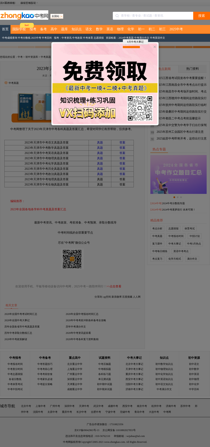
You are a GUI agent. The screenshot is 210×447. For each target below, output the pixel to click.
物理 (120, 29)
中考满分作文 (141, 37)
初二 (151, 29)
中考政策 (77, 37)
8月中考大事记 (134, 42)
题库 (64, 29)
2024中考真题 (126, 37)
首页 (5, 29)
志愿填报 (99, 37)
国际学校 (19, 29)
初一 (141, 29)
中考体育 (88, 37)
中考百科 (47, 37)
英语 (109, 29)
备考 (43, 29)
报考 (33, 29)
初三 (162, 29)
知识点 (77, 29)
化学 (130, 29)
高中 (54, 29)
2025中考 (176, 29)
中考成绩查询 (9, 37)
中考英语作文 (157, 37)
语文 (88, 29)
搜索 (201, 15)
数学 (99, 29)
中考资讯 (67, 37)
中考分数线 (24, 37)
